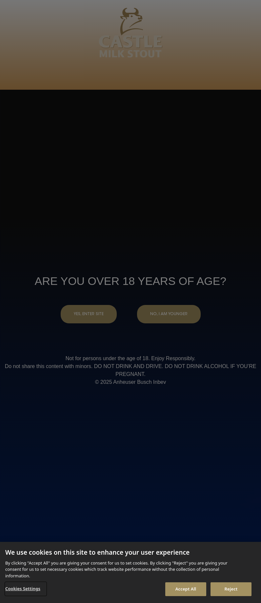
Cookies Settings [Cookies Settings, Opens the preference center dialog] (22, 588)
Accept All (185, 589)
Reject (231, 589)
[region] (130, 572)
